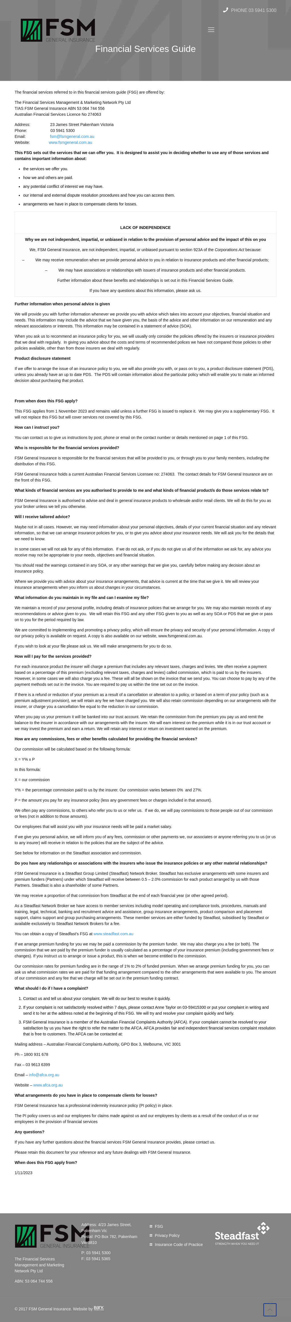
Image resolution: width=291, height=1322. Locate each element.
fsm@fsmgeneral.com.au (72, 136)
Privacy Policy (167, 1235)
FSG (159, 1226)
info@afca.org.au (44, 1075)
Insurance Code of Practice (179, 1244)
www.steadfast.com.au (113, 934)
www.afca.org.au (48, 1085)
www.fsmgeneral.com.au (70, 142)
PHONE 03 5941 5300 (248, 10)
